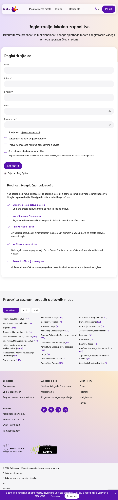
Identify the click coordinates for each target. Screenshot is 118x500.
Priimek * (8, 78)
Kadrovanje (84, 339)
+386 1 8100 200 (11, 425)
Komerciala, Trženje (49, 317)
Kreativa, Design (86, 344)
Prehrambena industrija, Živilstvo (17, 336)
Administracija (9, 360)
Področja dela (11, 310)
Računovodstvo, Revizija (51, 359)
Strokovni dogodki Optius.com (56, 386)
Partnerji (84, 392)
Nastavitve (55, 496)
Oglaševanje (47, 392)
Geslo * (7, 105)
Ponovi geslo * (10, 119)
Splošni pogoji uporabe (13, 473)
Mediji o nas (86, 397)
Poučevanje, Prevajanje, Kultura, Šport (96, 348)
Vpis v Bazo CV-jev (12, 392)
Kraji (36, 310)
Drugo (43, 354)
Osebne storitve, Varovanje (53, 342)
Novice (83, 403)
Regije (25, 310)
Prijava (108, 9)
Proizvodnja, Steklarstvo (13, 319)
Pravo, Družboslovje (88, 322)
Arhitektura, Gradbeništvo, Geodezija (57, 347)
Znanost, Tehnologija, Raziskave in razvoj (59, 335)
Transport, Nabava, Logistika (15, 332)
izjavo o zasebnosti (30, 132)
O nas (82, 386)
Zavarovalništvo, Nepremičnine (92, 331)
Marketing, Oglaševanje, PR (53, 331)
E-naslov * (8, 92)
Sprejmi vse (72, 496)
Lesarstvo (83, 335)
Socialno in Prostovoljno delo (92, 363)
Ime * (6, 64)
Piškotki (6, 488)
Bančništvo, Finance (50, 363)
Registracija (13, 165)
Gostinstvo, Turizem (49, 322)
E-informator (9, 386)
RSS (4, 483)
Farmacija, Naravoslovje (90, 326)
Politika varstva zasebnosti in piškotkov (20, 478)
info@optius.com (11, 430)
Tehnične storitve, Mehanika (15, 323)
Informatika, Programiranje (91, 317)
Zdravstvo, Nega (48, 326)
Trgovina (6, 328)
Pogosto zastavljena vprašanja (18, 397)
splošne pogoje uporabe (33, 138)
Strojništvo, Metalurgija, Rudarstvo (18, 341)
